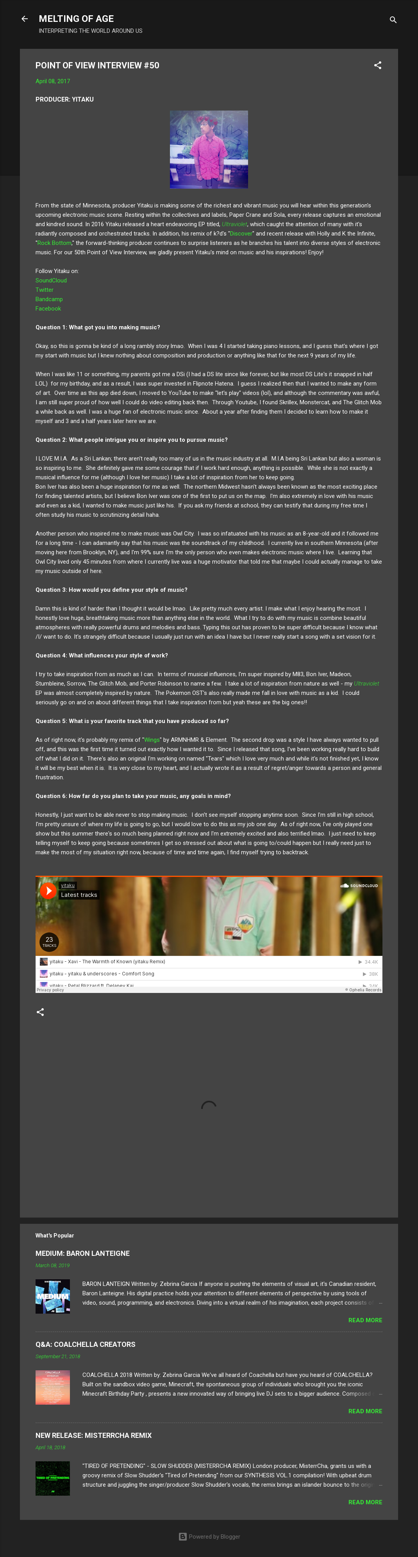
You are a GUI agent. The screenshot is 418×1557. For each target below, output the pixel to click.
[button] (377, 67)
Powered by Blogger (209, 1536)
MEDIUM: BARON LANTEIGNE (83, 1253)
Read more (365, 1320)
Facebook (48, 308)
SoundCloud (51, 280)
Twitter (45, 289)
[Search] (393, 21)
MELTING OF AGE (76, 18)
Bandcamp (49, 299)
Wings (152, 739)
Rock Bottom (54, 242)
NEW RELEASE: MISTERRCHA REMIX (94, 1435)
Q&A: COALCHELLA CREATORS (86, 1344)
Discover (241, 233)
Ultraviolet (234, 224)
